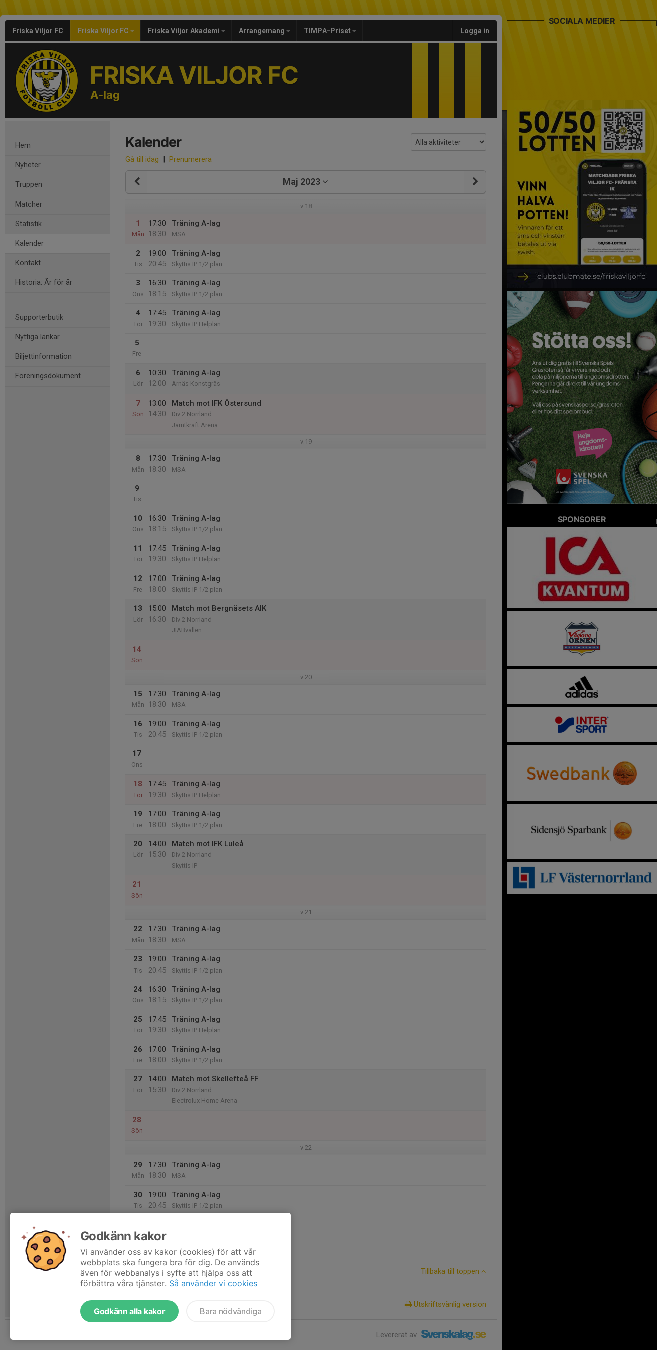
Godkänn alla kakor (129, 1311)
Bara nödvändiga (230, 1311)
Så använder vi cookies (213, 1283)
